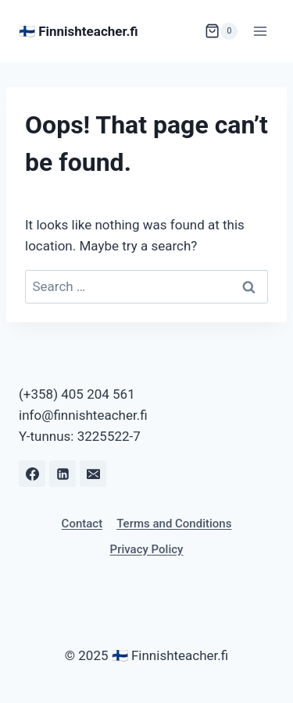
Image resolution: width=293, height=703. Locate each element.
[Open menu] (259, 31)
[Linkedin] (62, 473)
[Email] (93, 473)
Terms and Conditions (173, 524)
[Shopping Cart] (221, 31)
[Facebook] (32, 473)
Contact (82, 524)
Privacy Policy (147, 549)
